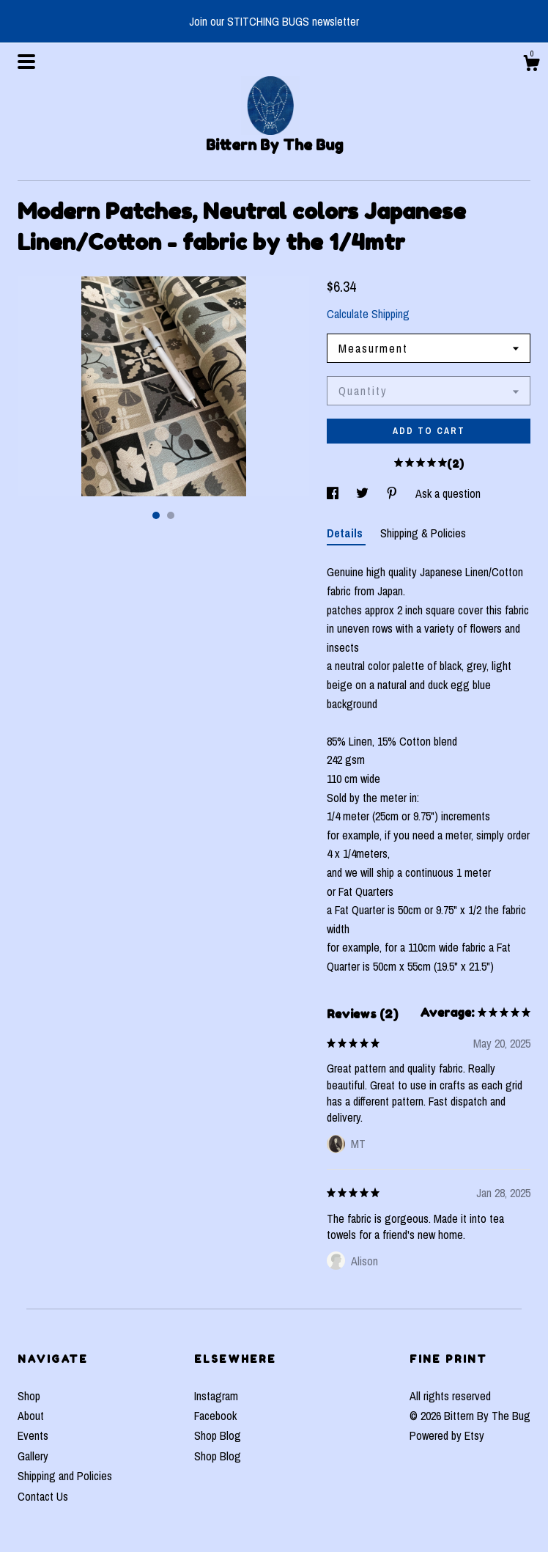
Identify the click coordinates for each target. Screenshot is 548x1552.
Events (33, 1435)
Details (346, 533)
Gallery (33, 1456)
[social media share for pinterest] (393, 493)
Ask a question (448, 493)
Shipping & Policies (423, 533)
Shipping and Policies (65, 1476)
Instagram (216, 1396)
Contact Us (43, 1496)
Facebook (215, 1416)
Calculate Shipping (368, 314)
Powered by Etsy (447, 1435)
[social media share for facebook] (334, 493)
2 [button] (170, 515)
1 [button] (156, 515)
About (31, 1416)
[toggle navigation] (26, 61)
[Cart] (531, 65)
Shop (29, 1396)
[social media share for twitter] (363, 493)
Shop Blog (217, 1435)
